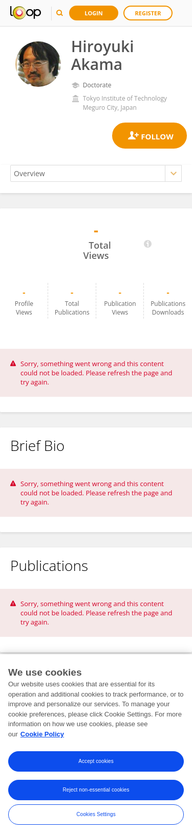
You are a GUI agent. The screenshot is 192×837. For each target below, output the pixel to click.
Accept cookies (96, 763)
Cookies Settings (96, 816)
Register (148, 13)
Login (93, 13)
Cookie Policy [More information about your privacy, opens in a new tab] (42, 735)
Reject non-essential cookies (95, 792)
